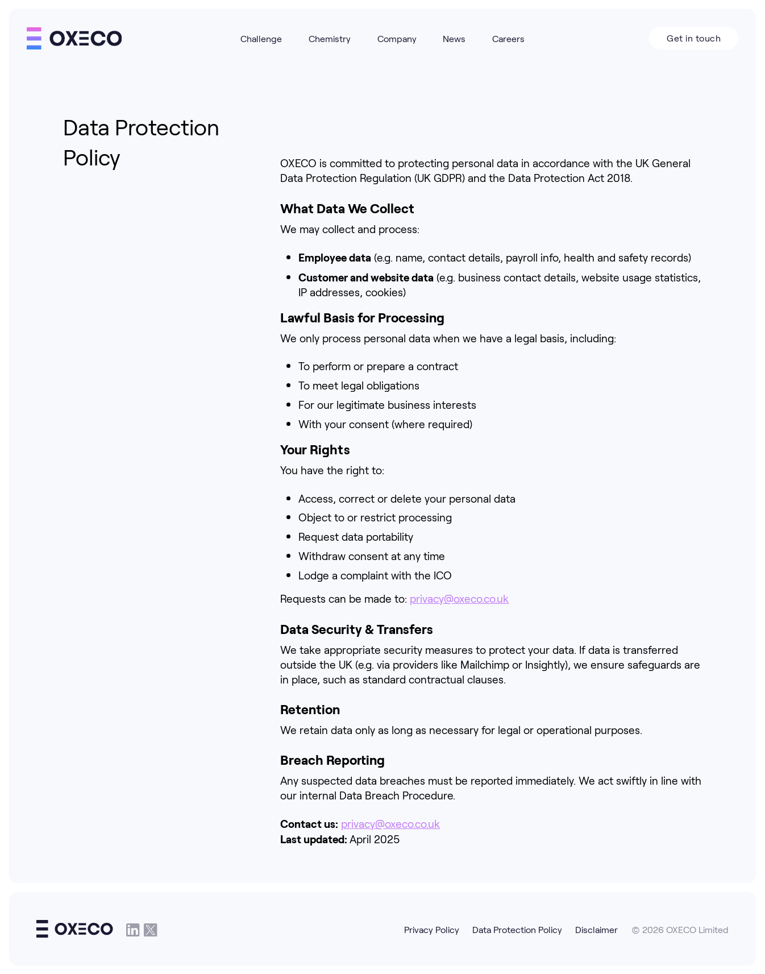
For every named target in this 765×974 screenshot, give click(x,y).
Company (397, 38)
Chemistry (330, 38)
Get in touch (694, 38)
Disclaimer (596, 929)
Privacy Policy (431, 929)
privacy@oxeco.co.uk (459, 598)
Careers (508, 38)
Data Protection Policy (517, 929)
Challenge (261, 38)
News (454, 38)
